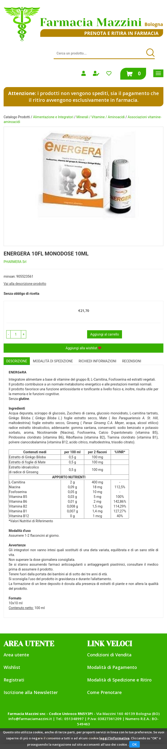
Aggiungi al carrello (104, 334)
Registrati (14, 680)
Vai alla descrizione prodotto (25, 284)
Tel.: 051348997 (70, 718)
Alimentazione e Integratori (53, 117)
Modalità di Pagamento (112, 667)
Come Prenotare (104, 692)
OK (134, 744)
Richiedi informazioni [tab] (97, 361)
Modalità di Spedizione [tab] (53, 361)
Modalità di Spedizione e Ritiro (119, 680)
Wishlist (12, 667)
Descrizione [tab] (16, 361)
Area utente (16, 655)
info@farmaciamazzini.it (30, 718)
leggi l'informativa (114, 738)
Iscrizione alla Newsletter (31, 692)
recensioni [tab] (131, 361)
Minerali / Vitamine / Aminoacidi (100, 117)
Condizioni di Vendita (109, 655)
